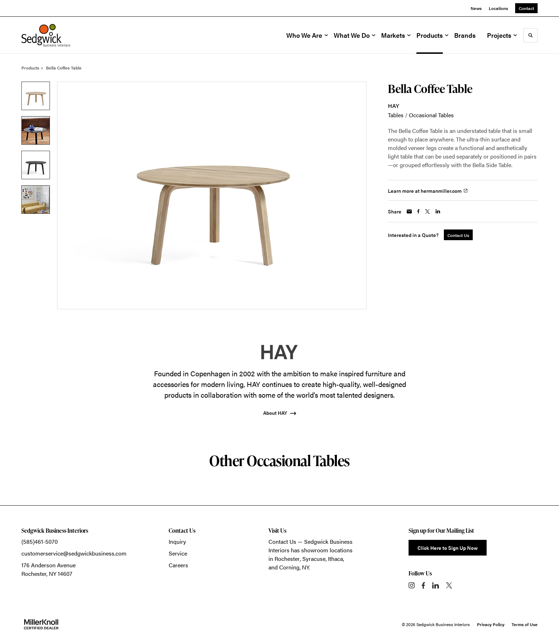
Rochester (287, 558)
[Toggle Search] (530, 35)
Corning (289, 567)
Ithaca (335, 558)
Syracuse (313, 558)
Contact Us (282, 541)
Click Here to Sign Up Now (447, 547)
